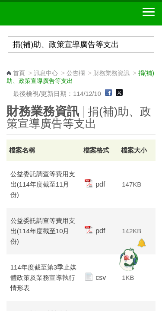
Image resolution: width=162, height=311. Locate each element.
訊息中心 (46, 73)
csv (95, 277)
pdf (95, 184)
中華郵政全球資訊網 (54, 13)
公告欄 (76, 73)
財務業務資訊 (111, 73)
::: (9, 65)
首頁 (19, 73)
